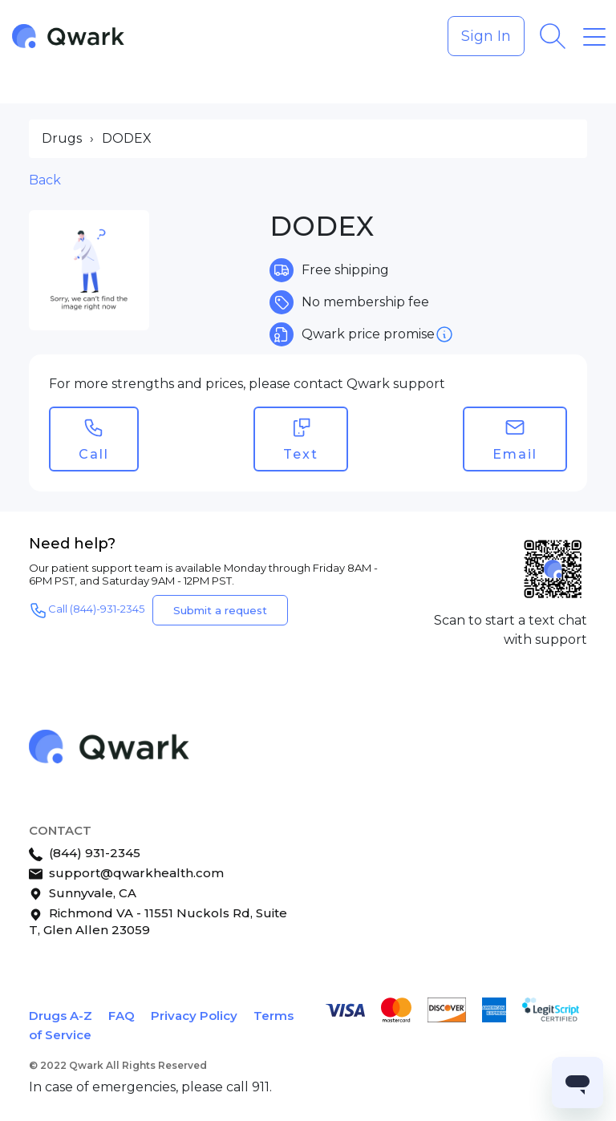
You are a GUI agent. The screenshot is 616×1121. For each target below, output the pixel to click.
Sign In (486, 36)
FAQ (121, 1015)
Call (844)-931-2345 (86, 610)
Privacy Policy (194, 1015)
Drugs (62, 138)
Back (45, 180)
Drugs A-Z (60, 1015)
